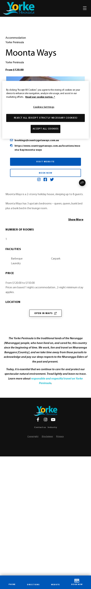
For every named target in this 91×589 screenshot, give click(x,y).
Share (82, 182)
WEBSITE (55, 582)
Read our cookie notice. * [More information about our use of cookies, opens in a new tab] (40, 97)
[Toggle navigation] (85, 8)
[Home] (45, 411)
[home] (18, 8)
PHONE (12, 582)
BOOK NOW (76, 582)
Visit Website (45, 162)
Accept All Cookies (46, 129)
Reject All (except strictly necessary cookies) (45, 118)
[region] (45, 110)
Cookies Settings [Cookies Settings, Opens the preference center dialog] (43, 107)
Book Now (45, 173)
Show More (75, 219)
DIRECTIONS (33, 582)
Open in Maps (45, 313)
